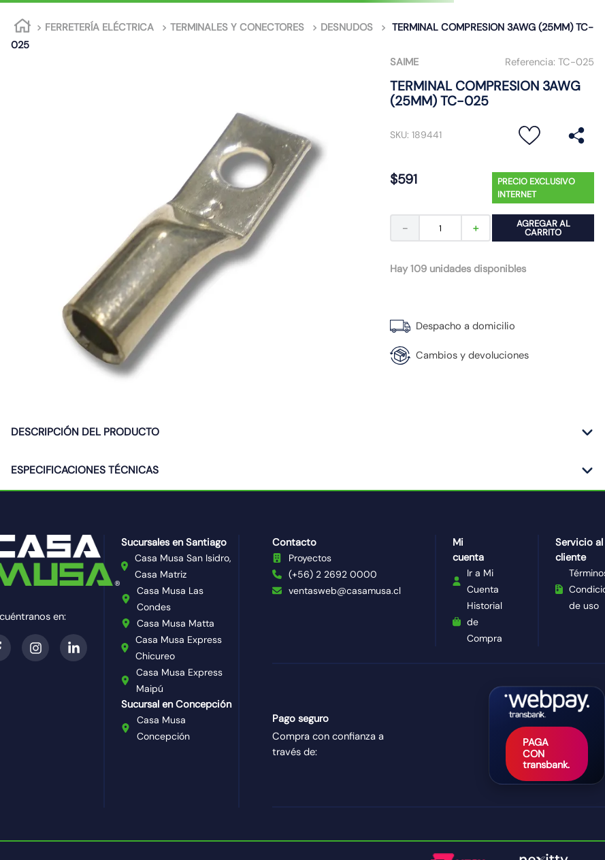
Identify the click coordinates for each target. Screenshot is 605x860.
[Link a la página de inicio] (22, 27)
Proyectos (310, 558)
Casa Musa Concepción (163, 728)
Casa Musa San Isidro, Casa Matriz (183, 566)
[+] (476, 228)
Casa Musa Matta (175, 623)
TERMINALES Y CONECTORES (237, 27)
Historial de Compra (484, 621)
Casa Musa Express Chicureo (178, 647)
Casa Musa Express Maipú (179, 680)
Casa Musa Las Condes (170, 598)
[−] (404, 228)
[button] (576, 135)
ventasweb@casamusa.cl (345, 590)
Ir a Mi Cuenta (483, 581)
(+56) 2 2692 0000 (333, 574)
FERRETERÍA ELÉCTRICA (99, 27)
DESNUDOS (347, 27)
